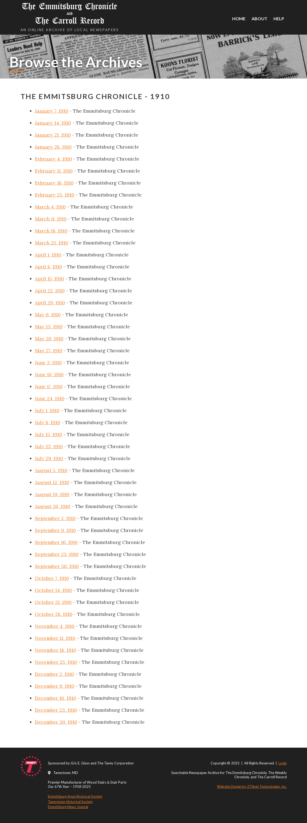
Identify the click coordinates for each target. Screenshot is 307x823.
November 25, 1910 (56, 662)
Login (283, 763)
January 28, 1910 (53, 147)
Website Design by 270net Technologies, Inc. (252, 786)
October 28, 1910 (53, 614)
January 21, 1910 (53, 135)
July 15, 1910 (48, 434)
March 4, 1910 (50, 207)
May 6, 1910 (48, 315)
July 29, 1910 (49, 458)
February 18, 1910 (54, 183)
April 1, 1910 (48, 255)
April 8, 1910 (48, 267)
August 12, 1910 (52, 482)
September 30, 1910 (57, 566)
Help (278, 18)
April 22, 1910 (50, 291)
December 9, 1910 (54, 686)
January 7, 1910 (51, 111)
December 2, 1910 (54, 674)
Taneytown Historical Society (70, 802)
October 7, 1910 (52, 578)
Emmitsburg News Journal (68, 807)
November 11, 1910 (55, 638)
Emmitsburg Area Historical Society (75, 796)
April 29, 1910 (50, 303)
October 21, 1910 (53, 602)
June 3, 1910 (48, 362)
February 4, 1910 (53, 159)
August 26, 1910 (52, 506)
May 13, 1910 (49, 327)
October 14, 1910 (53, 590)
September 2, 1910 (55, 518)
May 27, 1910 (48, 350)
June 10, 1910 (49, 374)
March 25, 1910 (51, 243)
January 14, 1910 (53, 123)
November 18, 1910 (55, 650)
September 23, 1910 (57, 554)
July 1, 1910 (47, 410)
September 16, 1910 (56, 542)
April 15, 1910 (49, 279)
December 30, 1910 (56, 722)
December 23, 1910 (56, 710)
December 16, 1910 (55, 698)
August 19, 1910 (52, 494)
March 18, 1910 (51, 231)
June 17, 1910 (49, 386)
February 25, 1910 (54, 195)
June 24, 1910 (49, 398)
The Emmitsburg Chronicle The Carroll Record (70, 13)
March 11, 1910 (51, 219)
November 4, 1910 (55, 626)
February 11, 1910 (54, 171)
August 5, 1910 (51, 470)
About (259, 18)
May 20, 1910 (49, 338)
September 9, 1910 (55, 530)
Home (238, 18)
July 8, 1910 (47, 422)
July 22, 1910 (49, 446)
